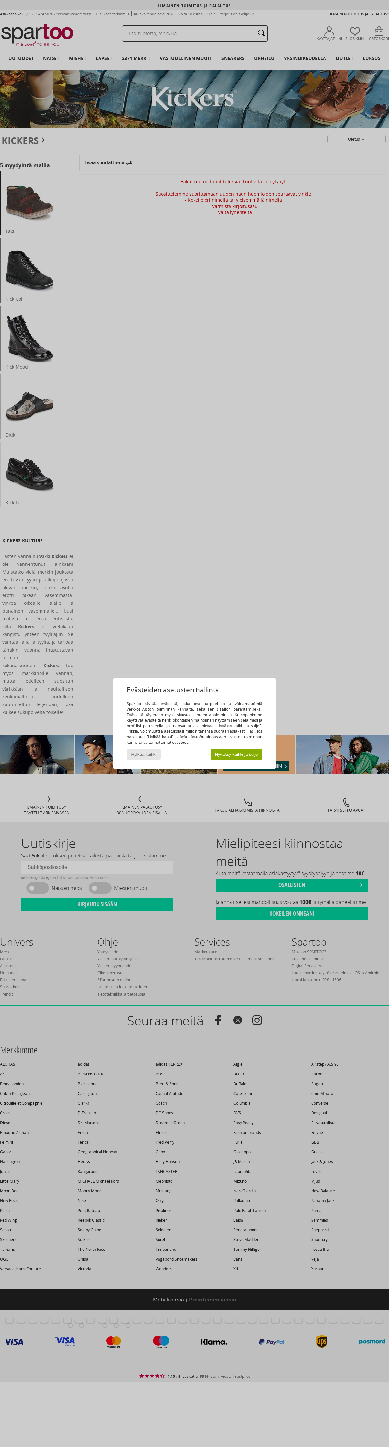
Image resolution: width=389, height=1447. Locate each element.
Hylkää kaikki (144, 754)
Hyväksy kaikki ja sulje (236, 754)
